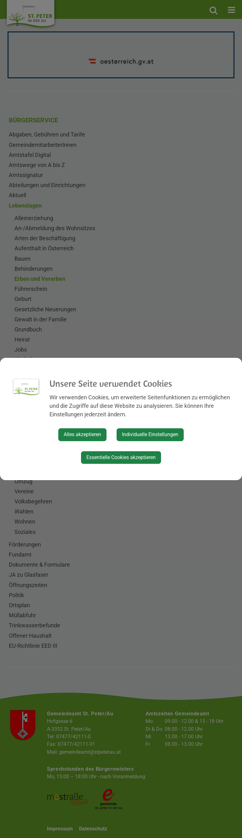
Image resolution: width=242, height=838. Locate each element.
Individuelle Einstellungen (150, 434)
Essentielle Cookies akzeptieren (121, 457)
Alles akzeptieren (82, 434)
